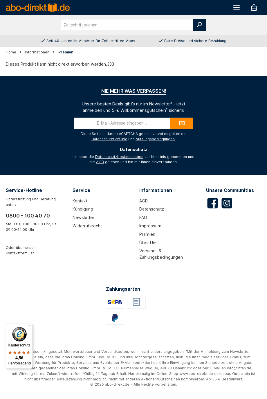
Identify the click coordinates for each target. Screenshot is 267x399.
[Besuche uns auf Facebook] (212, 203)
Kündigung (83, 208)
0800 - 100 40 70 (28, 216)
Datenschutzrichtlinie (109, 139)
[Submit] (181, 123)
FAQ (143, 217)
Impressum (150, 225)
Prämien (147, 234)
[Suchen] (199, 25)
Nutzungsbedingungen (155, 139)
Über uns (148, 242)
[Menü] (236, 7)
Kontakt (80, 200)
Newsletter (83, 217)
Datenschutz (151, 208)
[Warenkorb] (254, 7)
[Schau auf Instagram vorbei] (226, 203)
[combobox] (127, 25)
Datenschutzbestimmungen (119, 156)
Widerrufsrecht (87, 225)
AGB (100, 162)
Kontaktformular (20, 253)
